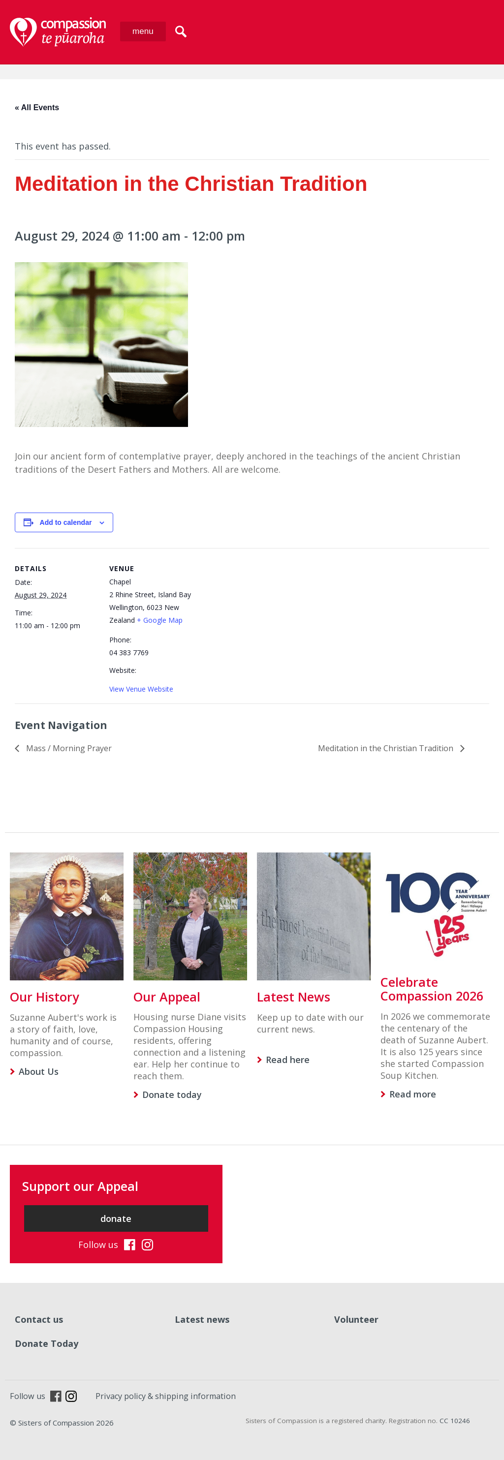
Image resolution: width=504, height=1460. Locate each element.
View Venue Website (141, 689)
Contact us (39, 1319)
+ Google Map (160, 620)
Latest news (202, 1319)
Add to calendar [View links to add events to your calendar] (66, 522)
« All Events (37, 107)
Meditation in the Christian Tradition (386, 748)
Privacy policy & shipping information (165, 1396)
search (180, 31)
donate (115, 1218)
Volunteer (356, 1319)
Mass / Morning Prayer (68, 748)
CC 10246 (455, 1420)
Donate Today (46, 1343)
